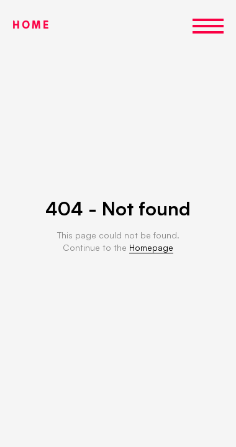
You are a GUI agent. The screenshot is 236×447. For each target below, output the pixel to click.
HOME (31, 25)
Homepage (151, 247)
